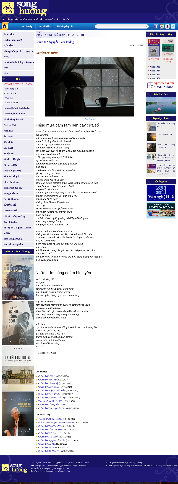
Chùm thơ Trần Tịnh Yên (50, 426)
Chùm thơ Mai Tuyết (48, 436)
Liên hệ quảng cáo (64, 26)
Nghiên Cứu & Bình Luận (17, 108)
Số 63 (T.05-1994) (168, 60)
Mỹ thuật (8, 147)
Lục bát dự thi (11, 102)
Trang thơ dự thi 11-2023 (50, 419)
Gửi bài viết (44, 26)
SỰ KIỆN (8, 45)
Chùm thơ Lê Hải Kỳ (48, 383)
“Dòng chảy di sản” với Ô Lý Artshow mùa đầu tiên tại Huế (166, 158)
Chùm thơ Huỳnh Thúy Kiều (51, 390)
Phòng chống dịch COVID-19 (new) (18, 54)
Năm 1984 (155, 70)
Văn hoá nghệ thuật (13, 119)
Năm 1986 (155, 78)
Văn (6, 73)
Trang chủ (9, 34)
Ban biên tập (26, 26)
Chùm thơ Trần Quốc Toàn (51, 404)
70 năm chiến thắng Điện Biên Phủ (19, 65)
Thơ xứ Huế (10, 93)
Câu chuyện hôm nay (14, 113)
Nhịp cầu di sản (11, 182)
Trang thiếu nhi (11, 193)
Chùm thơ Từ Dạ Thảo (49, 394)
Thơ (18, 79)
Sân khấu (8, 142)
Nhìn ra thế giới (12, 176)
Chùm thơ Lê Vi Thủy (48, 386)
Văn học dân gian (12, 159)
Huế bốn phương (12, 170)
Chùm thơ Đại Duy (164, 134)
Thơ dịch (9, 98)
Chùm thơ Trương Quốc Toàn (52, 408)
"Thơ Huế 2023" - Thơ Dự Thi (18, 84)
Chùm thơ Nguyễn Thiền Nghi (52, 397)
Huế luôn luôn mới (13, 39)
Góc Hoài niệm (11, 199)
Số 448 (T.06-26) (154, 60)
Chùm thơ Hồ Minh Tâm (50, 451)
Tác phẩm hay (11, 222)
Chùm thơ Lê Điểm (47, 376)
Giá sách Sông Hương (14, 216)
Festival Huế (10, 125)
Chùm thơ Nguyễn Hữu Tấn (51, 440)
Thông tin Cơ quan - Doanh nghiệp (17, 230)
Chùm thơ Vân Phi (47, 379)
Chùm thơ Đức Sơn (47, 433)
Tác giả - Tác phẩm (13, 244)
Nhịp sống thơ (11, 88)
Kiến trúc (8, 130)
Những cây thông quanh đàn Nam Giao (56, 422)
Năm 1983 (155, 66)
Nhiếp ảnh (9, 153)
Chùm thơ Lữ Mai (47, 443)
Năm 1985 (155, 74)
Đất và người (10, 165)
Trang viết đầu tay (13, 187)
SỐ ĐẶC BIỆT (11, 205)
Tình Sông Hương (13, 238)
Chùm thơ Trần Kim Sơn (50, 429)
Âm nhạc (8, 136)
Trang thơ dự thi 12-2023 (50, 401)
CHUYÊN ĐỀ (10, 210)
